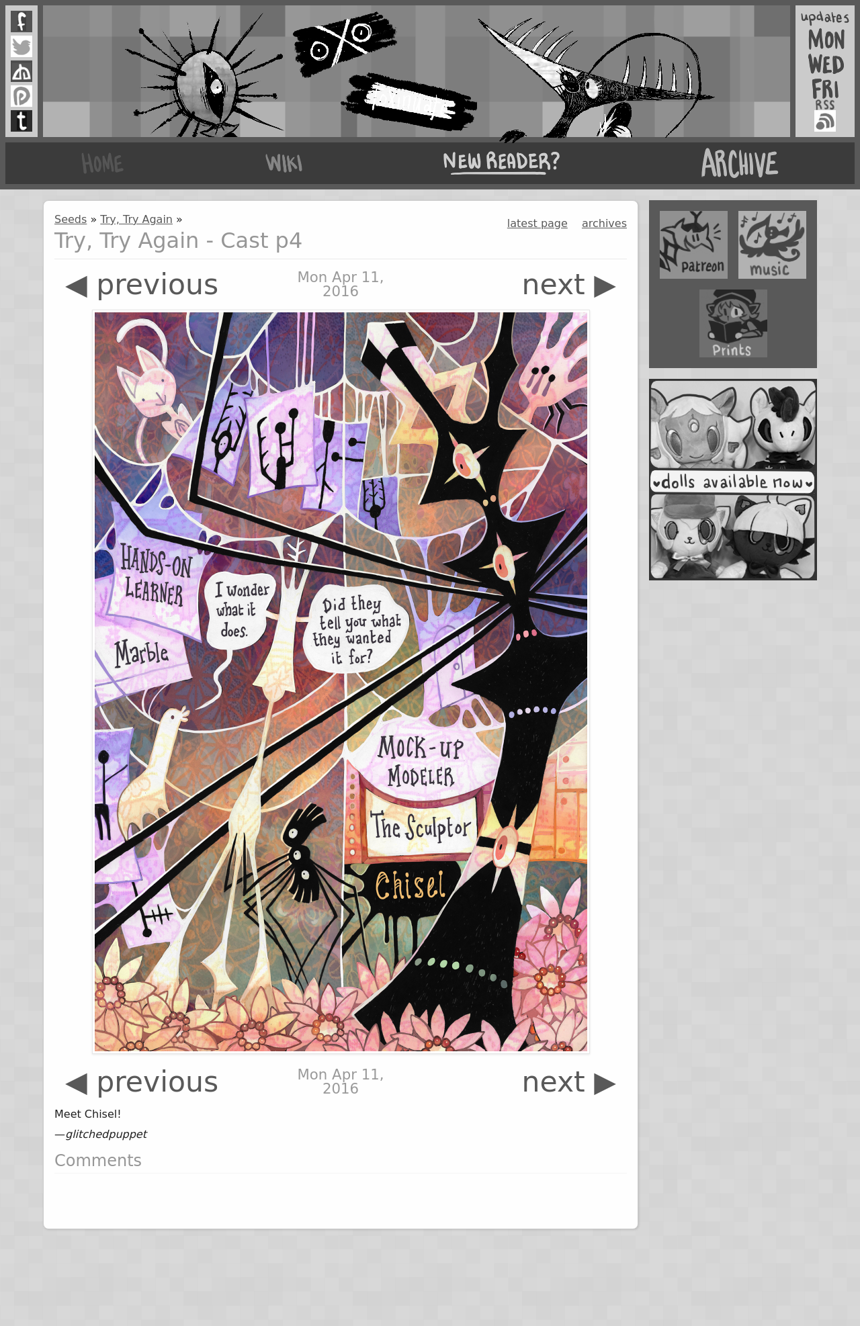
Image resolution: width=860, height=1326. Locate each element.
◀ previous (141, 284)
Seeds (70, 219)
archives (604, 223)
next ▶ (568, 284)
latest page (537, 223)
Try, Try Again (136, 219)
